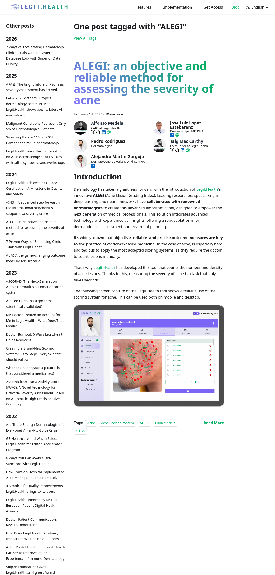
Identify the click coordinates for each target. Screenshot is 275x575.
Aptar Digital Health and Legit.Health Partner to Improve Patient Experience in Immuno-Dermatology (35, 553)
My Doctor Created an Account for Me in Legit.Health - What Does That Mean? (35, 320)
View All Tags (85, 38)
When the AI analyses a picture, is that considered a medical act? (33, 370)
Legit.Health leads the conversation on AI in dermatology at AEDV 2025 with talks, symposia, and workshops (35, 157)
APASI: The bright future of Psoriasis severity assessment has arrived (35, 87)
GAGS (80, 431)
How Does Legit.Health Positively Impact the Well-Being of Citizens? (33, 536)
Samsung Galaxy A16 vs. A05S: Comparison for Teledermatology (32, 140)
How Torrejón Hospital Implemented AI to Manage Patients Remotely (35, 475)
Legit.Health (207, 189)
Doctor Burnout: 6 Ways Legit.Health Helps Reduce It (35, 337)
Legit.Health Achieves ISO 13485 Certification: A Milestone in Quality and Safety (34, 188)
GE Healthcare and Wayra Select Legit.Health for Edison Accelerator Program (34, 444)
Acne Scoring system (117, 423)
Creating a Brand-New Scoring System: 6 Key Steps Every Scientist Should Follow (34, 354)
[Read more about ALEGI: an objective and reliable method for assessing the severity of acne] (214, 422)
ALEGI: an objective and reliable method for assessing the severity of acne (35, 227)
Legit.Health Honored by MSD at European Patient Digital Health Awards (32, 505)
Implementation (177, 7)
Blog (235, 7)
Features (143, 7)
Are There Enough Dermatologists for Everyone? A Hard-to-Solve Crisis (36, 427)
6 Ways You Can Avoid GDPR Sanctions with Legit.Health (28, 461)
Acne (91, 423)
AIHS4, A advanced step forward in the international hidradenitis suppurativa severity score (33, 208)
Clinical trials (165, 423)
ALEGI (144, 423)
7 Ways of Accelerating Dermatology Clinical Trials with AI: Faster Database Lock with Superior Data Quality (35, 55)
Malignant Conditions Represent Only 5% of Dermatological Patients (36, 126)
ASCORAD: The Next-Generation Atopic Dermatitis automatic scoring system (35, 287)
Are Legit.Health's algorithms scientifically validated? (29, 304)
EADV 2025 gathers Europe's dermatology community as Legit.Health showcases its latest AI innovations (34, 106)
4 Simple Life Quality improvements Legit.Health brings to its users (34, 488)
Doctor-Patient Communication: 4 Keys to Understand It (33, 522)
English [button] (254, 7)
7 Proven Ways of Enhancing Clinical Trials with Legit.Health (35, 244)
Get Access (213, 7)
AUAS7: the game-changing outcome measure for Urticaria (35, 258)
